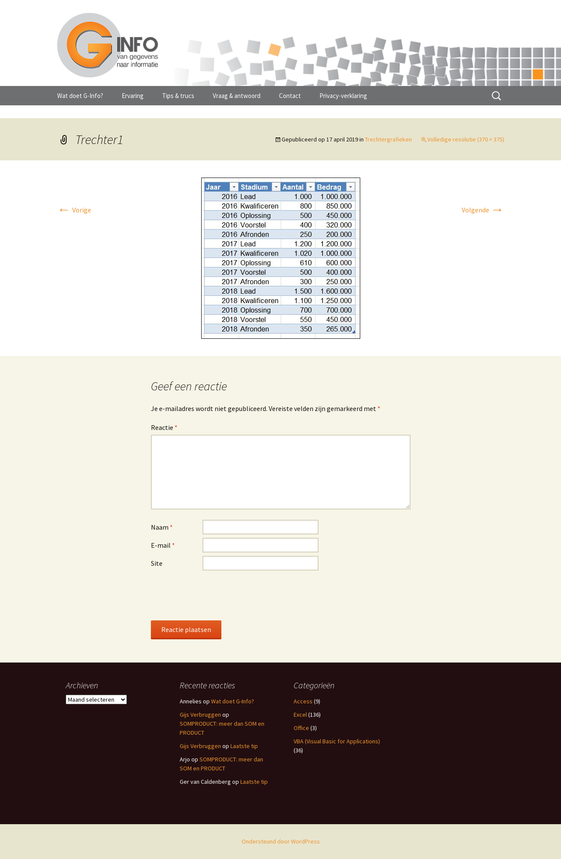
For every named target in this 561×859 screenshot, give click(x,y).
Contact (290, 96)
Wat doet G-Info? (80, 96)
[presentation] (216, 595)
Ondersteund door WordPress (281, 841)
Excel (300, 714)
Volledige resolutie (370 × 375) (465, 139)
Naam (162, 527)
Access (303, 701)
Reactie (164, 427)
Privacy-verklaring (343, 96)
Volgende (483, 210)
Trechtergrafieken (388, 139)
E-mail (163, 545)
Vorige (74, 210)
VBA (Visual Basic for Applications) (337, 741)
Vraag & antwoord (237, 96)
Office (301, 728)
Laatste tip (244, 746)
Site (156, 563)
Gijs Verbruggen (200, 714)
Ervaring (133, 96)
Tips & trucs (178, 96)
